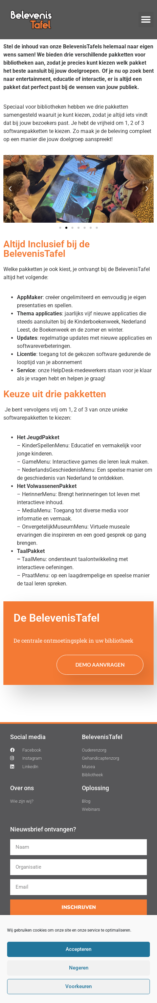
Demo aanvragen (100, 665)
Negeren (78, 968)
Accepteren (78, 949)
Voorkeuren (78, 987)
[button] (146, 19)
